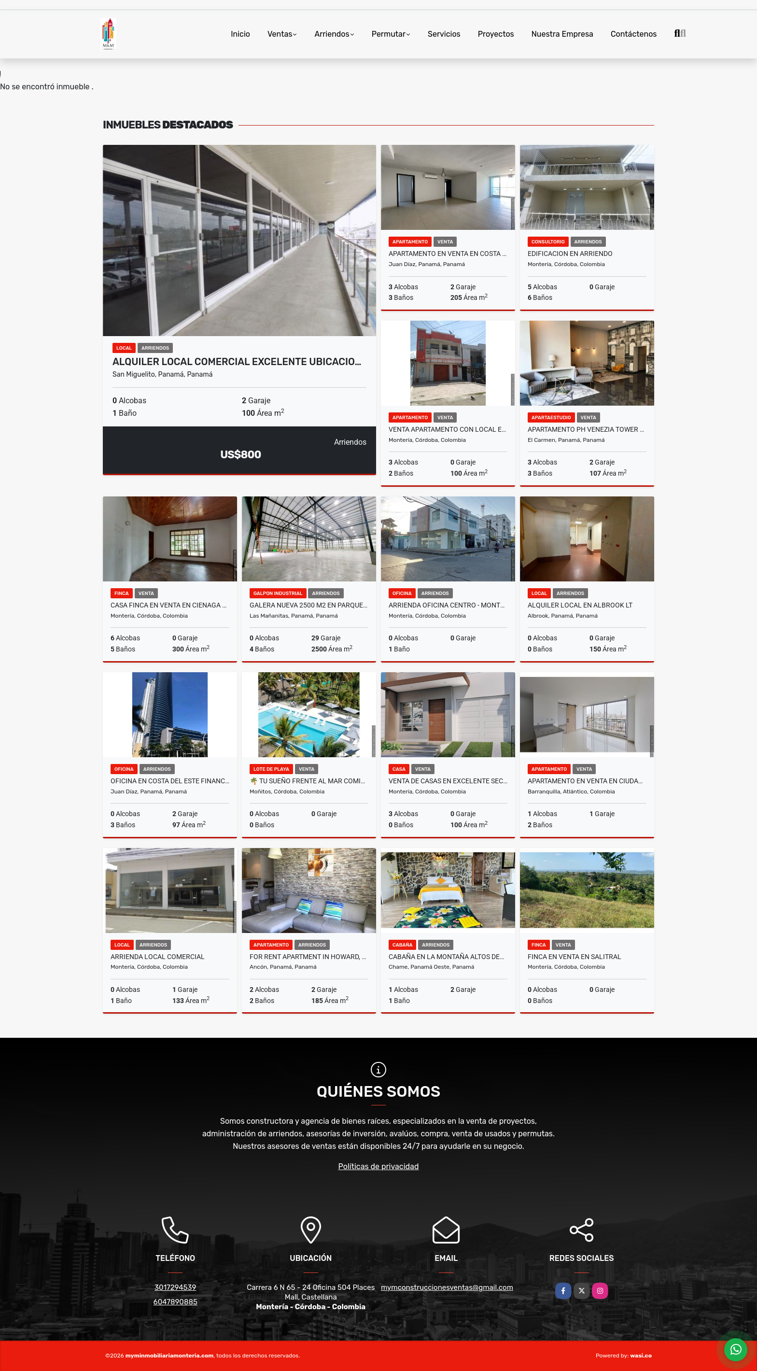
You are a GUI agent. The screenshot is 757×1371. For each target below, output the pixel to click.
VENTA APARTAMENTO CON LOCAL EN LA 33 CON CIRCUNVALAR (448, 429)
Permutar (389, 34)
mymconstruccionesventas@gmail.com (447, 1287)
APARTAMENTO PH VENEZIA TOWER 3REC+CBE (587, 429)
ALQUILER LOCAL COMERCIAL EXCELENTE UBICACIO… (236, 361)
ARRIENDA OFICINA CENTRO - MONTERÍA (448, 605)
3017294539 (175, 1287)
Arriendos (331, 34)
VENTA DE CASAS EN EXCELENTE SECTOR (448, 781)
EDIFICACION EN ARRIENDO (570, 253)
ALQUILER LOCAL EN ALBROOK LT (580, 605)
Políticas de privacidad (378, 1166)
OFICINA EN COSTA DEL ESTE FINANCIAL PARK (170, 781)
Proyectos (496, 34)
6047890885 (175, 1302)
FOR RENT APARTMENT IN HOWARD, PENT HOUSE (309, 957)
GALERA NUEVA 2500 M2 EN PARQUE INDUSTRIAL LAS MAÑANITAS (309, 605)
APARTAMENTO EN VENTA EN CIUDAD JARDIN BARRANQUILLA (587, 781)
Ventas (279, 34)
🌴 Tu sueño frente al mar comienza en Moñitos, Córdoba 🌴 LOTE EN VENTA (309, 781)
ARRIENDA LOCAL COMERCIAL (158, 957)
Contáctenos (634, 34)
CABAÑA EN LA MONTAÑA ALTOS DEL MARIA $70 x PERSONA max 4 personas (448, 957)
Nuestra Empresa (562, 34)
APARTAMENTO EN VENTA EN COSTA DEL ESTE (448, 253)
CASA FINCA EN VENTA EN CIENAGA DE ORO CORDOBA (170, 605)
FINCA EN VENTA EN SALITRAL (574, 957)
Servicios (444, 34)
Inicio (240, 34)
